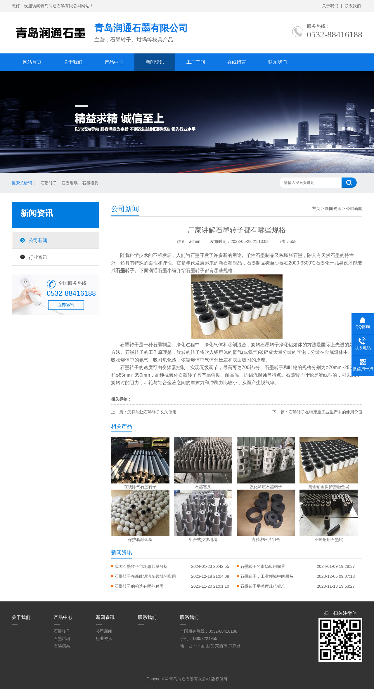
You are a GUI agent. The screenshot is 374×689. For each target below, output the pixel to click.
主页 (316, 208)
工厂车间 (195, 62)
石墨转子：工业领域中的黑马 (266, 576)
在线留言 (236, 62)
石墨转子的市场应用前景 (262, 566)
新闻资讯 (155, 62)
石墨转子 (49, 183)
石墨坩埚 (69, 183)
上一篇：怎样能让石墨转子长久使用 (143, 412)
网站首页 (32, 62)
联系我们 (352, 6)
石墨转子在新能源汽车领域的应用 (145, 576)
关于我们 (330, 6)
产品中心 (114, 62)
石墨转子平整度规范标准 (262, 586)
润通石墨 (157, 270)
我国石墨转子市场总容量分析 (141, 566)
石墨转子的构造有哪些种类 (139, 586)
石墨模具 (90, 183)
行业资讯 (38, 257)
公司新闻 (38, 240)
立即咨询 (66, 305)
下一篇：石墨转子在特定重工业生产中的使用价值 (317, 412)
